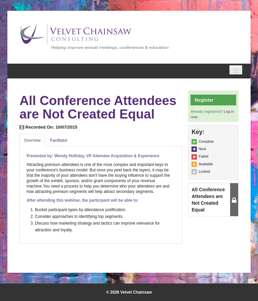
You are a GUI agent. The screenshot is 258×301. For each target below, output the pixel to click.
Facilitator (59, 140)
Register (204, 100)
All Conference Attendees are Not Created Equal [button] (208, 199)
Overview (32, 140)
